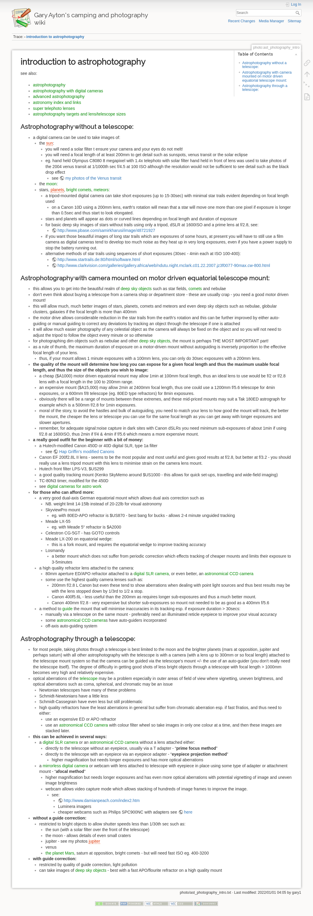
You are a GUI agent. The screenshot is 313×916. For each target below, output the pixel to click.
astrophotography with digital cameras (68, 90)
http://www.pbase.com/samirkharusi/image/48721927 (106, 230)
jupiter (94, 841)
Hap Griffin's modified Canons (86, 451)
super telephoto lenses (54, 108)
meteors (101, 189)
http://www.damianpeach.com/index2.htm (102, 800)
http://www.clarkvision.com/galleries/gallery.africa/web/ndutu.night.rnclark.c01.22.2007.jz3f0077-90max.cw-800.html (164, 265)
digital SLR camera (151, 573)
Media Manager (271, 21)
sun (49, 143)
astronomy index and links (57, 102)
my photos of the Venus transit (93, 178)
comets (195, 288)
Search (298, 13)
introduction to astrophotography (55, 37)
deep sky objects (136, 288)
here (188, 812)
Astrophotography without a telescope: (264, 65)
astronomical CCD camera (229, 573)
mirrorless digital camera (65, 765)
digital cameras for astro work (74, 486)
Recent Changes (241, 21)
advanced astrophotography (59, 96)
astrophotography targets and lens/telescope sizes (79, 114)
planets (57, 189)
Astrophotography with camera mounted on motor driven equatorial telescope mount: (267, 76)
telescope (88, 678)
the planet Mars (59, 853)
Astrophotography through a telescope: (264, 88)
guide (67, 608)
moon (51, 183)
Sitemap (294, 21)
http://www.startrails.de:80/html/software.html (99, 259)
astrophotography (49, 85)
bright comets (78, 189)
